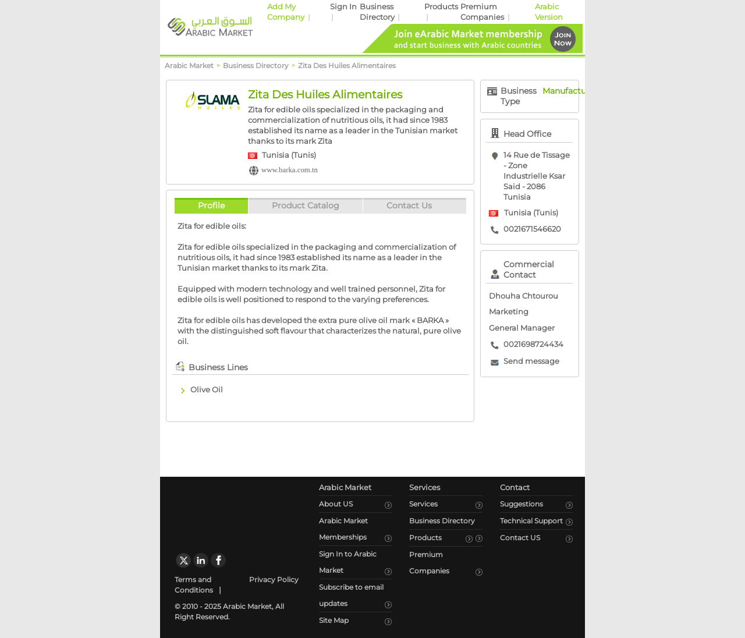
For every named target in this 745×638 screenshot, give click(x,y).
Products (441, 6)
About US (336, 503)
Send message (531, 361)
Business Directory (442, 520)
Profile (211, 205)
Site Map (334, 620)
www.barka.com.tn (289, 170)
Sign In (343, 6)
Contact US (520, 537)
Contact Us (409, 205)
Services (423, 503)
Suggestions (521, 503)
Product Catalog (305, 205)
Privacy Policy (274, 579)
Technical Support (531, 520)
